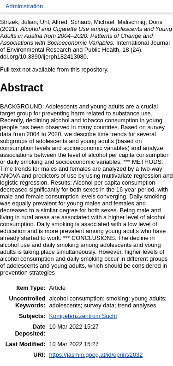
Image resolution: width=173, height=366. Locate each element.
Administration (24, 6)
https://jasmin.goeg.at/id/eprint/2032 (96, 354)
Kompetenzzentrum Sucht (83, 315)
